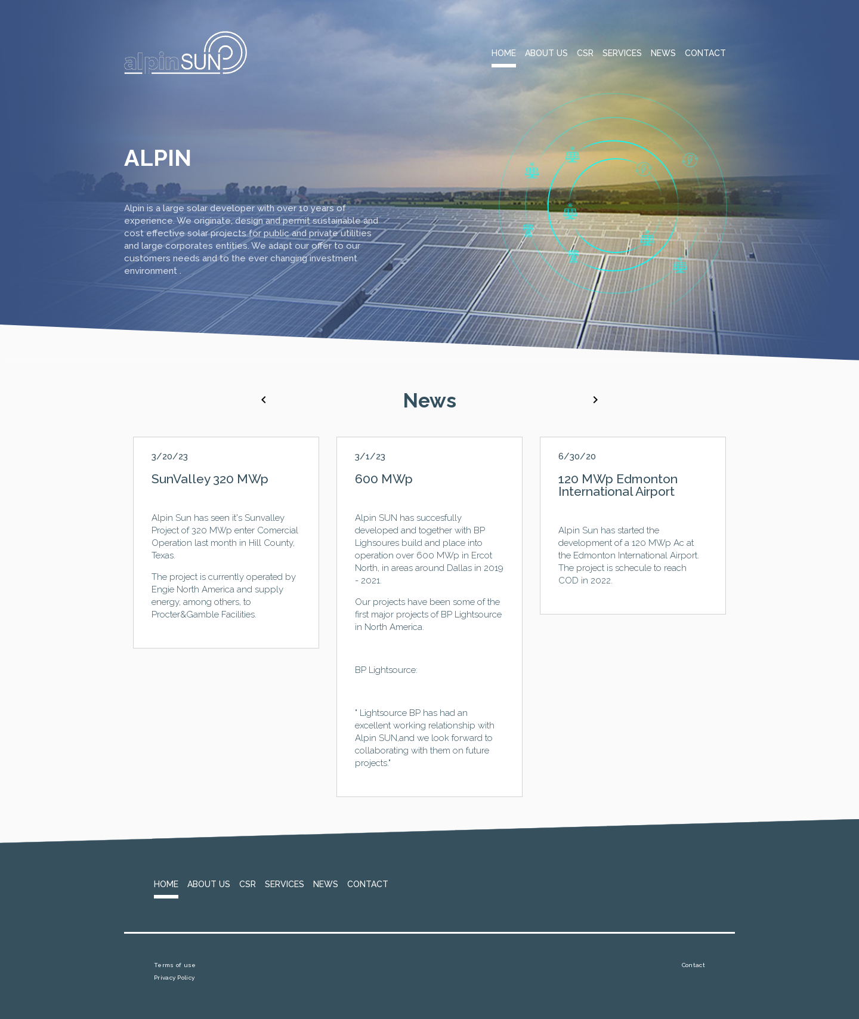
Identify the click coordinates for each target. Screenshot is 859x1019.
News (663, 53)
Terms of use (175, 965)
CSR (585, 53)
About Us (546, 53)
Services (622, 53)
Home (504, 53)
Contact (705, 53)
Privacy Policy (174, 977)
